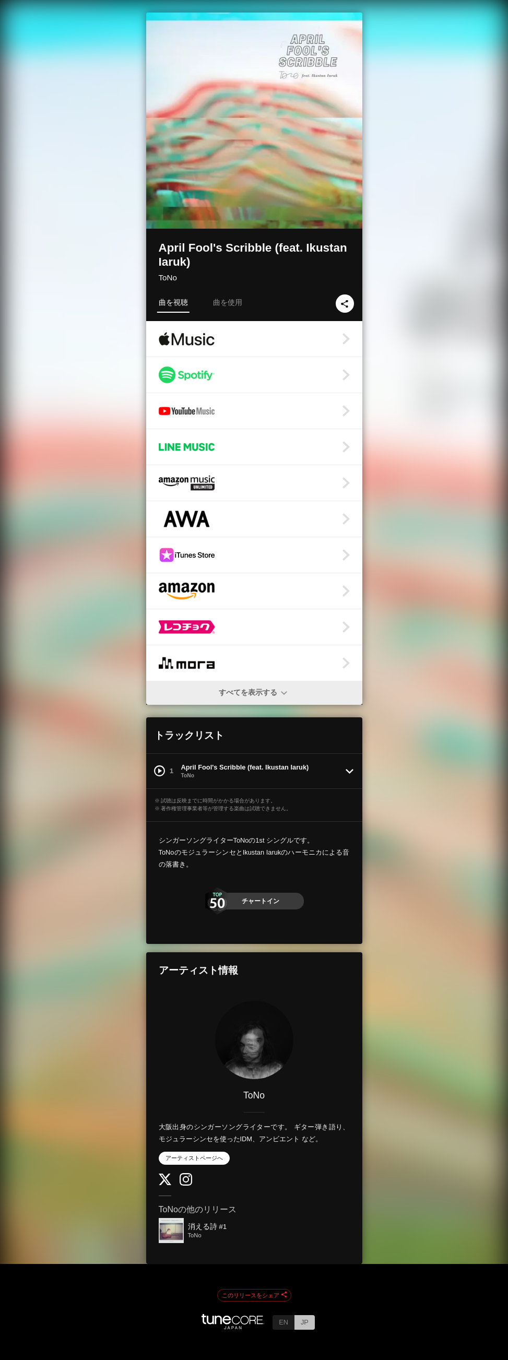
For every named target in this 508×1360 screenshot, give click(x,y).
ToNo (168, 277)
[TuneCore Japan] (233, 1326)
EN (283, 1322)
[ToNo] (254, 1040)
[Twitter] (165, 1183)
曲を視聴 (173, 302)
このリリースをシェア (254, 1295)
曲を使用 (227, 302)
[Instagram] (186, 1183)
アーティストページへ (194, 1158)
